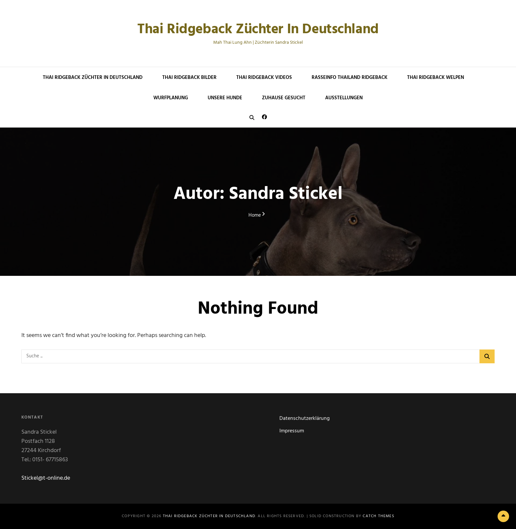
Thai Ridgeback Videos (264, 78)
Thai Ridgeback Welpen (435, 78)
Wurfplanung (170, 98)
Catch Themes (378, 516)
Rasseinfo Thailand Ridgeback (349, 78)
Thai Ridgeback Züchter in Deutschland (257, 30)
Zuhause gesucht (283, 98)
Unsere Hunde (225, 98)
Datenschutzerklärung (304, 418)
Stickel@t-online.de (45, 478)
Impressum (291, 431)
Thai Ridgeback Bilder (189, 78)
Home (254, 215)
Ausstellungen (344, 98)
